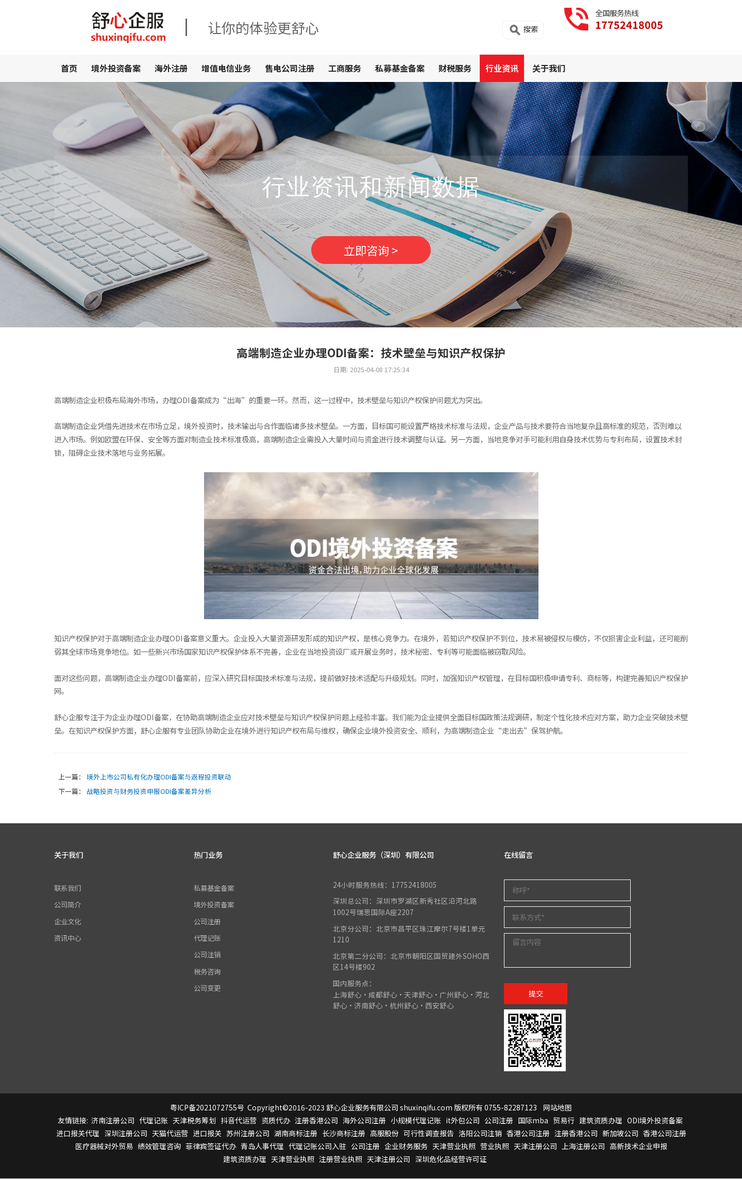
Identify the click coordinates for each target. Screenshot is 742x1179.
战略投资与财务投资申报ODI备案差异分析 (149, 791)
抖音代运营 (239, 1121)
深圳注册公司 (125, 1133)
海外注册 (171, 68)
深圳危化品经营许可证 (451, 1159)
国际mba (533, 1121)
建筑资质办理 (600, 1121)
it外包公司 (463, 1121)
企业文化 (68, 921)
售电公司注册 (289, 68)
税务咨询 (208, 972)
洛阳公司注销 (480, 1133)
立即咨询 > (371, 250)
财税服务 (455, 68)
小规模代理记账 (416, 1121)
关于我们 (548, 68)
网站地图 (557, 1107)
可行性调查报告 (428, 1133)
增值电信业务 (226, 68)
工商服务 (344, 68)
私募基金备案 (400, 68)
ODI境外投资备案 (655, 1121)
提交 (536, 993)
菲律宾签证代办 (210, 1146)
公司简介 (68, 905)
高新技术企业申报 (638, 1146)
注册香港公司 (316, 1121)
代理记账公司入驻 (317, 1146)
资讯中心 (68, 938)
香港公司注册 (528, 1133)
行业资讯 (501, 68)
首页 (69, 68)
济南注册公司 (112, 1121)
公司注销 (208, 955)
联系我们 (68, 888)
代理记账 (208, 938)
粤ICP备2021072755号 (207, 1107)
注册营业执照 (340, 1159)
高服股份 (384, 1133)
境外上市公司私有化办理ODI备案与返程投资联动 (159, 777)
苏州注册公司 (247, 1133)
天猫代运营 (170, 1133)
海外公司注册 (364, 1121)
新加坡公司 (620, 1133)
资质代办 (275, 1121)
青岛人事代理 (262, 1146)
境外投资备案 (116, 68)
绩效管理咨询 (159, 1146)
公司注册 (208, 921)
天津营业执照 (454, 1146)
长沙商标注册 (343, 1133)
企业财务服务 (406, 1146)
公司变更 (208, 988)
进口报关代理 (77, 1133)
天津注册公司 (535, 1146)
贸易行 (564, 1121)
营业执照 (494, 1146)
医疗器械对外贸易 (104, 1146)
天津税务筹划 (194, 1121)
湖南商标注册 (295, 1133)
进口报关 (207, 1133)
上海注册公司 (583, 1146)
